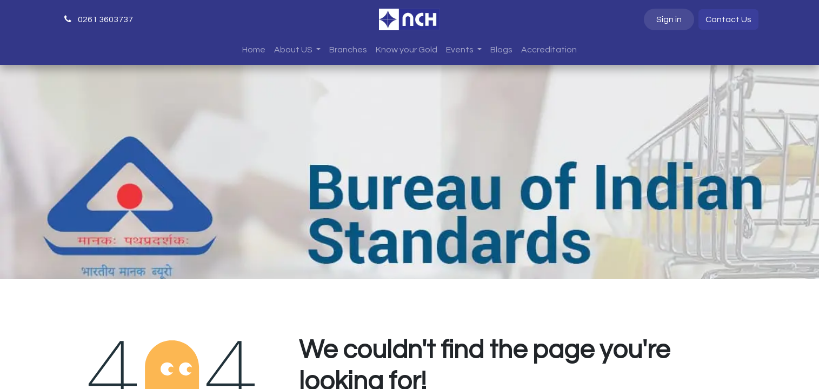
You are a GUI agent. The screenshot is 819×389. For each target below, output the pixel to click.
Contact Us (728, 19)
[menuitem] (254, 50)
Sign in (669, 19)
